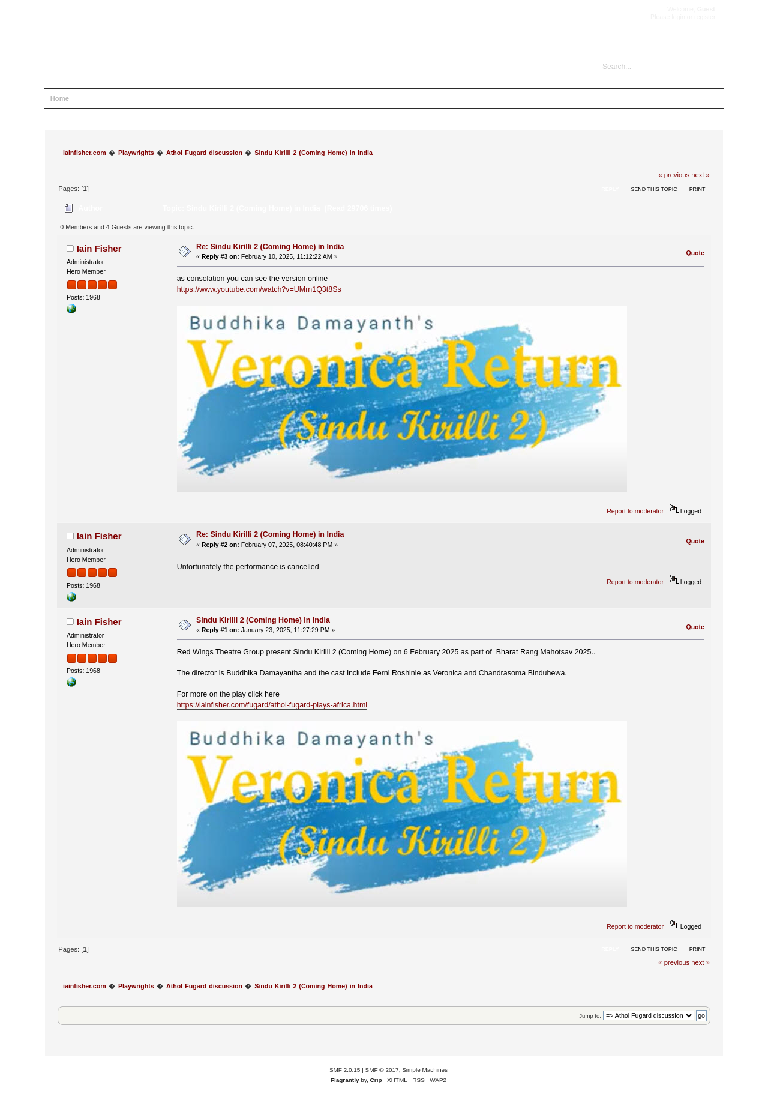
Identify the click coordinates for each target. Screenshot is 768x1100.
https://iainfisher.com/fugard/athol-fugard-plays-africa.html (272, 705)
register (704, 16)
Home (59, 98)
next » (700, 174)
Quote (695, 252)
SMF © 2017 (382, 1069)
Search (122, 98)
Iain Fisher (99, 248)
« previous (673, 174)
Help (90, 98)
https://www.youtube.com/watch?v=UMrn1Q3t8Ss (259, 289)
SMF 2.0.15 (345, 1069)
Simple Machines (425, 1069)
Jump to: (590, 1015)
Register (190, 98)
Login (156, 98)
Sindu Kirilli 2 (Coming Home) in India (263, 620)
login (678, 16)
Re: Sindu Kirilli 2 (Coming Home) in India (270, 247)
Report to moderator (635, 511)
